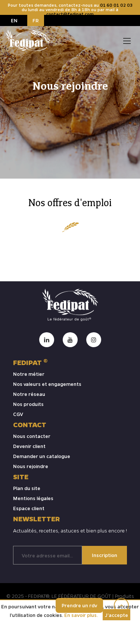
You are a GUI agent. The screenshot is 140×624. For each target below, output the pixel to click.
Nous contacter (31, 436)
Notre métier (28, 374)
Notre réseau (29, 394)
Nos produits (28, 404)
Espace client (28, 508)
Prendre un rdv (79, 605)
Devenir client (29, 446)
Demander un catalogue (41, 456)
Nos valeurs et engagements (47, 384)
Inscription (104, 555)
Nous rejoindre (30, 466)
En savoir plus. (81, 615)
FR (35, 20)
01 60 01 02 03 (116, 5)
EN (14, 20)
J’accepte (116, 615)
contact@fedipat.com (70, 14)
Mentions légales (33, 498)
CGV (18, 414)
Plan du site (26, 488)
